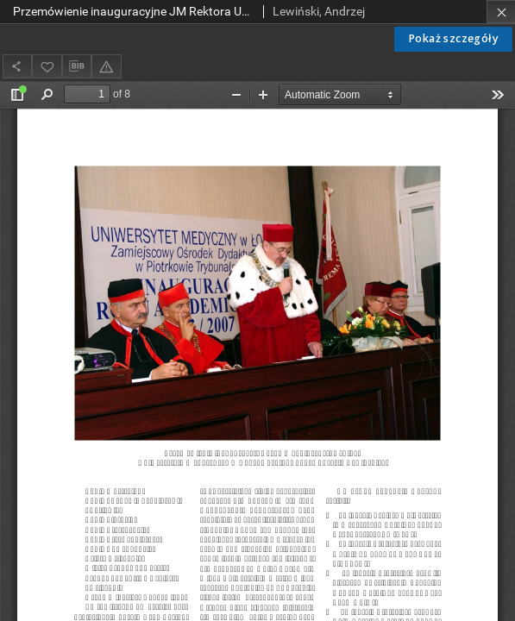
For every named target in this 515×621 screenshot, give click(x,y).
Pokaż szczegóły (453, 38)
